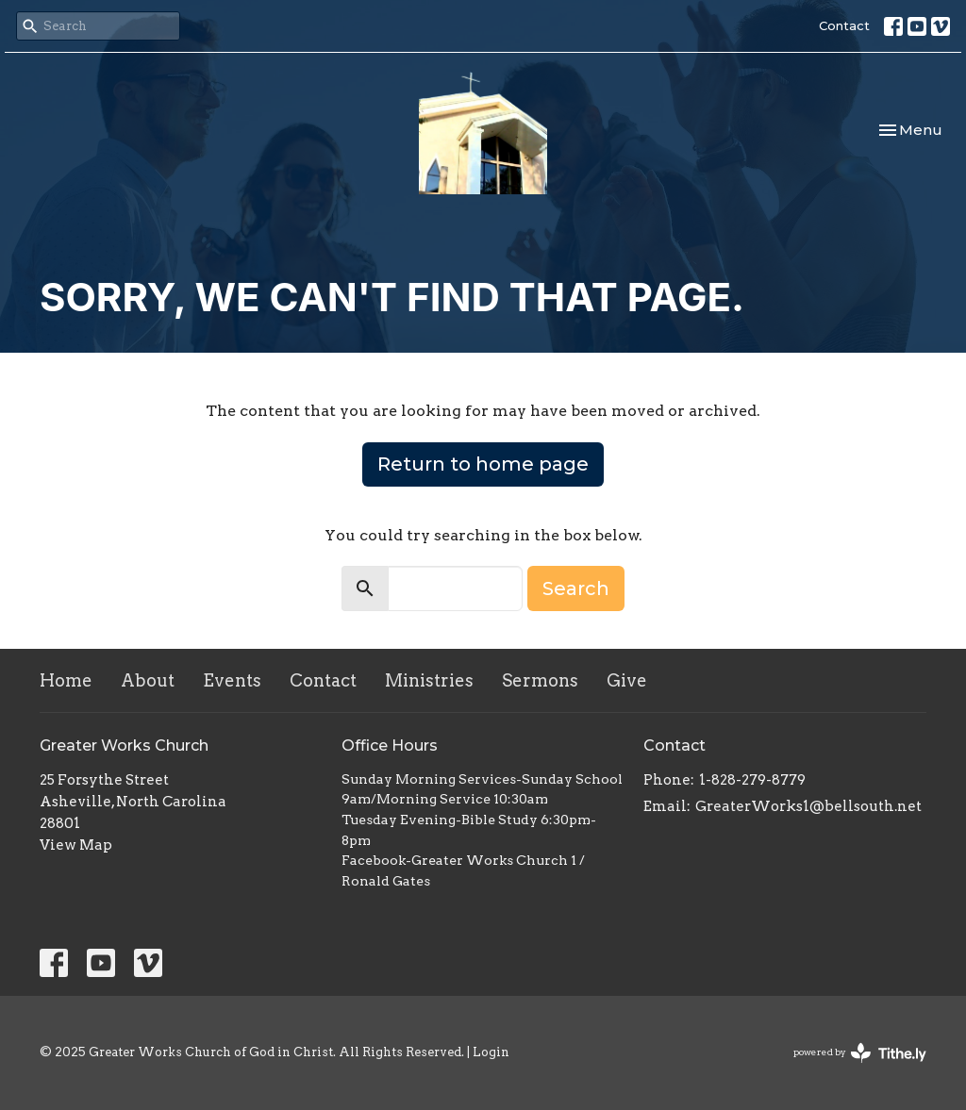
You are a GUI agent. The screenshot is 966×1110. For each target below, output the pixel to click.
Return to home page (483, 464)
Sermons (540, 680)
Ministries (429, 680)
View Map (76, 845)
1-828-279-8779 (752, 779)
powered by (859, 1053)
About (148, 680)
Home (66, 680)
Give (627, 680)
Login (491, 1052)
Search (575, 588)
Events (232, 680)
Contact (844, 25)
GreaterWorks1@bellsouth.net (808, 806)
